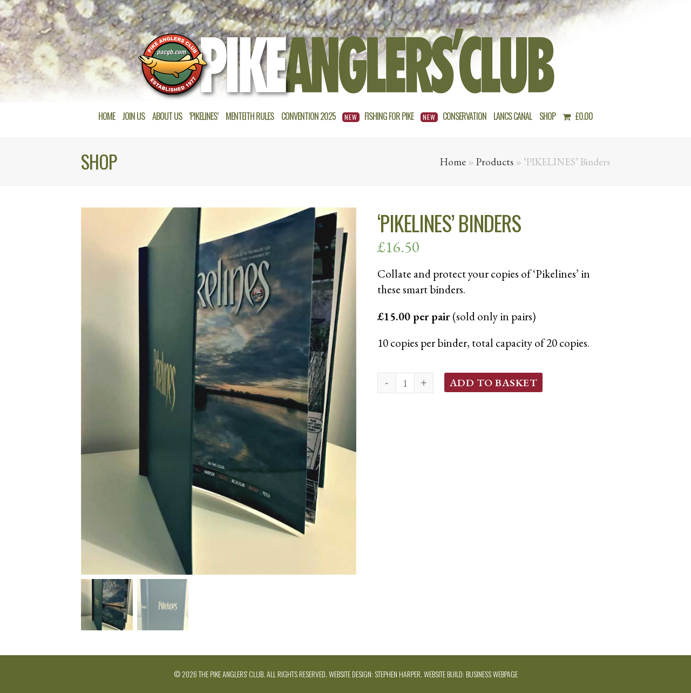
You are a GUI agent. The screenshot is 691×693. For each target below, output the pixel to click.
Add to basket (494, 382)
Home (453, 162)
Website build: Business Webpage (471, 673)
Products (494, 162)
